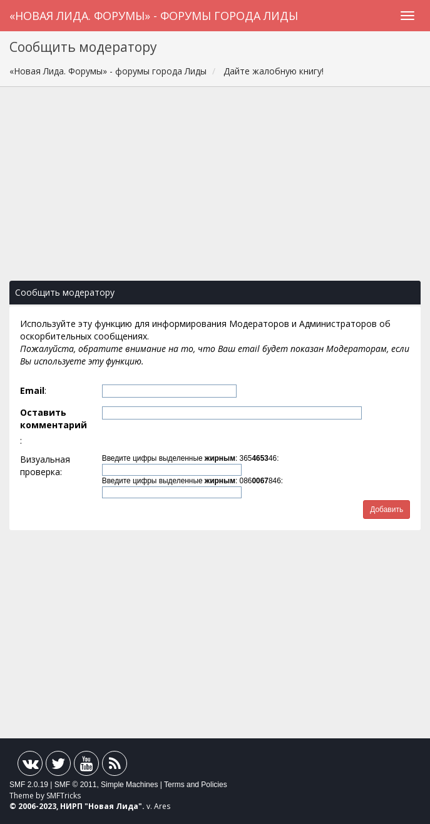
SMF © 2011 (75, 784)
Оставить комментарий (53, 418)
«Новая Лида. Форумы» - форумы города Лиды (153, 15)
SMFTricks (63, 795)
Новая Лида (113, 806)
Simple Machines (129, 784)
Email (32, 390)
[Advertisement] (215, 190)
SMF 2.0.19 (28, 784)
